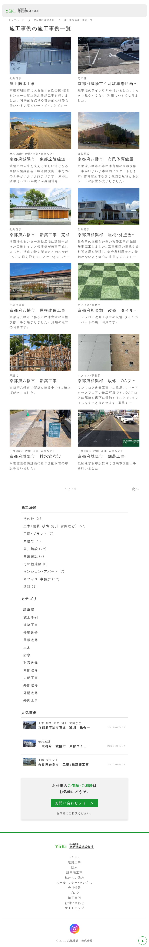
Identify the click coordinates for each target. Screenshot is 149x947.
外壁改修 (30, 632)
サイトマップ (74, 908)
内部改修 (30, 670)
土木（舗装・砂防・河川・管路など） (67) (54, 526)
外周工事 (30, 700)
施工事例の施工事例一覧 (78, 19)
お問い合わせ (74, 903)
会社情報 (74, 887)
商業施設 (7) (33, 556)
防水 (27, 655)
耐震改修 (30, 662)
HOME (74, 857)
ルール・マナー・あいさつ (74, 882)
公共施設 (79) (35, 548)
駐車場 (28, 609)
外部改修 (30, 685)
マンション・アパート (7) (44, 571)
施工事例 (30, 617)
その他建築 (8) (35, 563)
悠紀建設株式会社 (44, 19)
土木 (27, 647)
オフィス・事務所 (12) (41, 579)
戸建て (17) (33, 541)
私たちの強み (74, 877)
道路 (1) (30, 586)
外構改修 (30, 692)
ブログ (74, 892)
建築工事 (30, 624)
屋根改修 (30, 639)
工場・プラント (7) (38, 533)
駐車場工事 (74, 872)
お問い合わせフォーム (74, 802)
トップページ (16, 19)
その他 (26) (33, 518)
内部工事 (30, 677)
